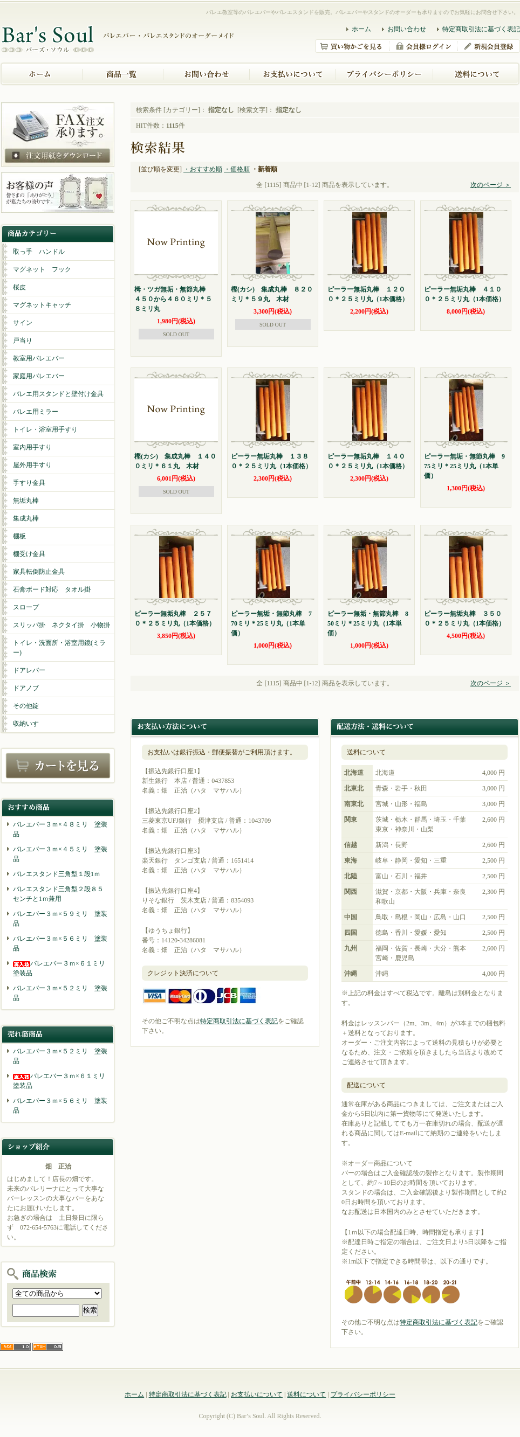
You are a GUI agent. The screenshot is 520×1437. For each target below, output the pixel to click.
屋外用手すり (32, 465)
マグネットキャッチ (42, 305)
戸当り (22, 340)
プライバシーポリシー (363, 1394)
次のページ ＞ (490, 185)
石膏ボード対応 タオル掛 (52, 589)
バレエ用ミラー (35, 411)
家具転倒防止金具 (39, 571)
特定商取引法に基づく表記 (481, 29)
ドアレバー (29, 670)
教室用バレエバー (39, 358)
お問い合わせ (406, 29)
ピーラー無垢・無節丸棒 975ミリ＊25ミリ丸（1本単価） (464, 466)
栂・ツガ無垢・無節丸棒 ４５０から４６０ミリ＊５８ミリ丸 (173, 299)
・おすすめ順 (202, 169)
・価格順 (237, 169)
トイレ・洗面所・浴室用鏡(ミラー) (59, 647)
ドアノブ (26, 688)
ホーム (361, 29)
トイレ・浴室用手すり (45, 429)
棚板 (19, 536)
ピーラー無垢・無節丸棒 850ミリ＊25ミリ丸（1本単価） (367, 623)
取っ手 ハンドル (39, 251)
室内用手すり (32, 447)
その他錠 (26, 706)
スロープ (26, 607)
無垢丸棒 (26, 500)
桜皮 (19, 287)
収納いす (26, 723)
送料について (306, 1394)
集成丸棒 (26, 518)
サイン (22, 323)
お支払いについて (257, 1394)
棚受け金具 (29, 554)
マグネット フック (42, 269)
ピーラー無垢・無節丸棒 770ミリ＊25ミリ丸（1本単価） (271, 623)
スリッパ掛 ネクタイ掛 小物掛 (61, 625)
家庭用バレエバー (39, 376)
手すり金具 (29, 483)
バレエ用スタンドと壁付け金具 (58, 394)
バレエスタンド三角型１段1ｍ (56, 874)
